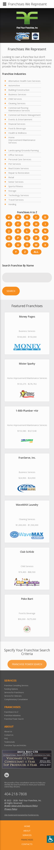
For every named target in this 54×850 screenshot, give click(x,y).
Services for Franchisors (14, 692)
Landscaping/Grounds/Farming (23, 150)
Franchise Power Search (27, 673)
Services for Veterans (12, 696)
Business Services (17, 94)
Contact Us (8, 735)
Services (27, 835)
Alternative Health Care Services (24, 81)
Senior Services (15, 181)
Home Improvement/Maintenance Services (21, 140)
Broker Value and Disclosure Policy (21, 805)
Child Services (15, 98)
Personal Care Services (19, 159)
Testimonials (9, 742)
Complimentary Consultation (16, 699)
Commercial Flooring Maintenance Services (19, 109)
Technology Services (18, 195)
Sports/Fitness (15, 186)
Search (11, 291)
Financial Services (16, 123)
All (36, 252)
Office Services (15, 154)
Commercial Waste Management (24, 114)
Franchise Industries (12, 715)
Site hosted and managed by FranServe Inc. (21, 815)
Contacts (27, 844)
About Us (8, 731)
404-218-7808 (15, 794)
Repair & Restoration (18, 172)
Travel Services (16, 199)
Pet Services (14, 163)
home (27, 826)
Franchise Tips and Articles (15, 745)
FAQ (6, 738)
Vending (12, 204)
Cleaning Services (16, 103)
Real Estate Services (18, 168)
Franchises (27, 839)
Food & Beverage (17, 128)
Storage (12, 190)
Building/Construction (18, 89)
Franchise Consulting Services (16, 685)
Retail (11, 177)
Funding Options (11, 689)
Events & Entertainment (20, 119)
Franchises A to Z (11, 712)
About (27, 830)
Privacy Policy (10, 809)
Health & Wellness (17, 132)
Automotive (14, 85)
